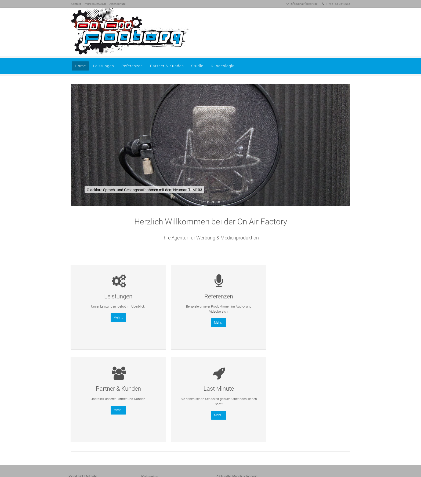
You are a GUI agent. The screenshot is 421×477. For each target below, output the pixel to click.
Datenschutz (117, 4)
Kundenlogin (223, 66)
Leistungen (103, 66)
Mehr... (103, 322)
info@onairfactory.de (304, 4)
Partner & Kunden (167, 66)
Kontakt (76, 4)
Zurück (78, 145)
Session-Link (89, 434)
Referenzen (132, 66)
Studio (197, 66)
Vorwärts (343, 145)
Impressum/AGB (95, 4)
